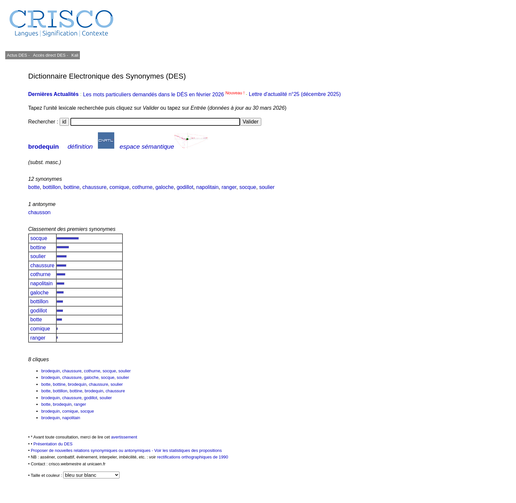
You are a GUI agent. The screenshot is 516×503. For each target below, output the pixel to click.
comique (119, 187)
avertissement (124, 437)
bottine (72, 187)
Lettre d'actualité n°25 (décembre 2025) (295, 94)
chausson (39, 212)
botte (34, 187)
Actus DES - (18, 55)
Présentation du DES (53, 443)
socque (247, 187)
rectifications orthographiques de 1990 (192, 457)
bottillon (52, 187)
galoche (165, 187)
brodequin (43, 146)
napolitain (207, 187)
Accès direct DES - (50, 55)
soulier (266, 187)
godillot (185, 187)
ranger (229, 187)
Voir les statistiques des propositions (188, 450)
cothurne (142, 187)
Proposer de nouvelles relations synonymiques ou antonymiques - (92, 450)
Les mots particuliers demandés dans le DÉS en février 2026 (164, 94)
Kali (74, 55)
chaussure (94, 187)
